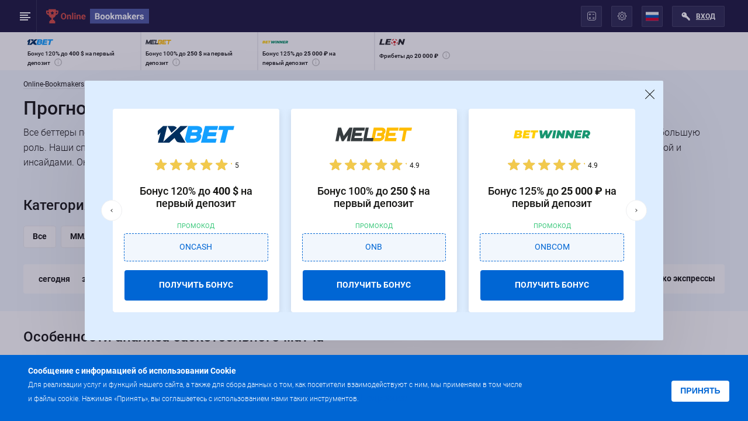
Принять (700, 390)
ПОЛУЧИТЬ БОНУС (196, 284)
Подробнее (384, 397)
